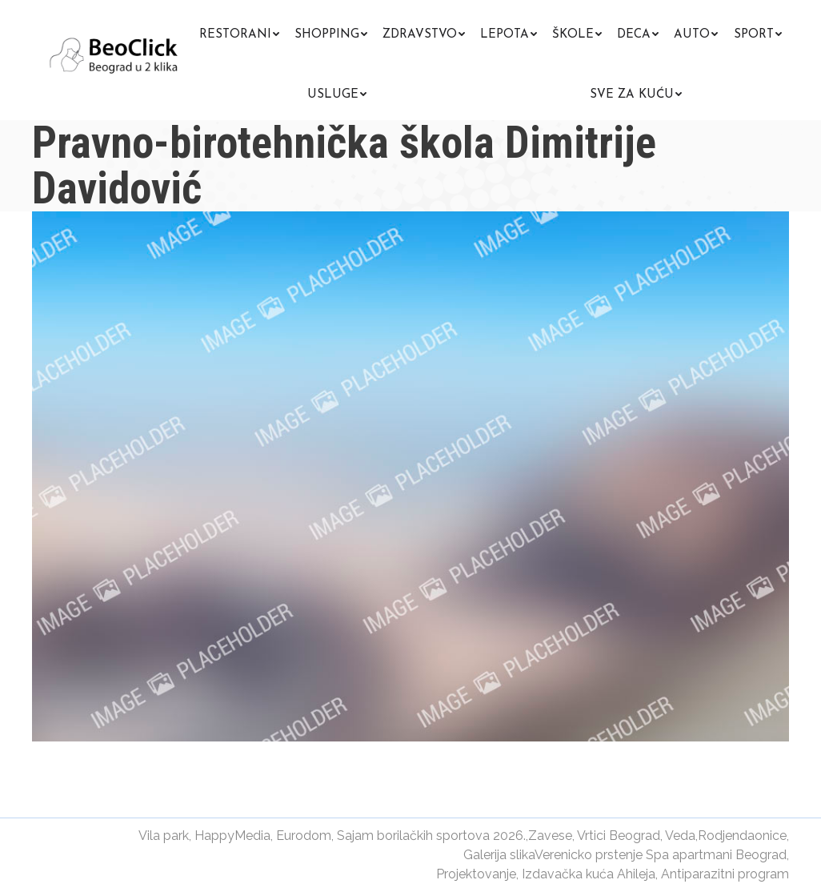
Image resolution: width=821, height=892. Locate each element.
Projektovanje (476, 874)
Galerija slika (499, 854)
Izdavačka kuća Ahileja (588, 874)
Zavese (550, 835)
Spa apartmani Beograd (716, 854)
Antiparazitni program (725, 874)
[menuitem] (239, 32)
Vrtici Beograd (618, 835)
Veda (680, 835)
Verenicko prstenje (589, 854)
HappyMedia (232, 835)
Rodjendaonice (742, 835)
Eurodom (303, 835)
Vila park (163, 835)
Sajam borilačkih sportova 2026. (431, 835)
